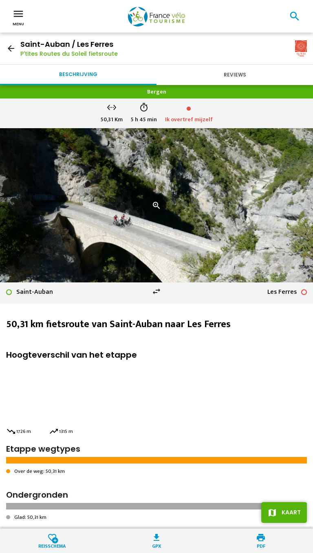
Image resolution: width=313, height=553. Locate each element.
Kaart (291, 512)
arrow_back (11, 48)
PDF (261, 545)
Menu (18, 17)
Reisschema (52, 545)
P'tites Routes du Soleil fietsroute (69, 54)
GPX (156, 545)
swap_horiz (156, 291)
